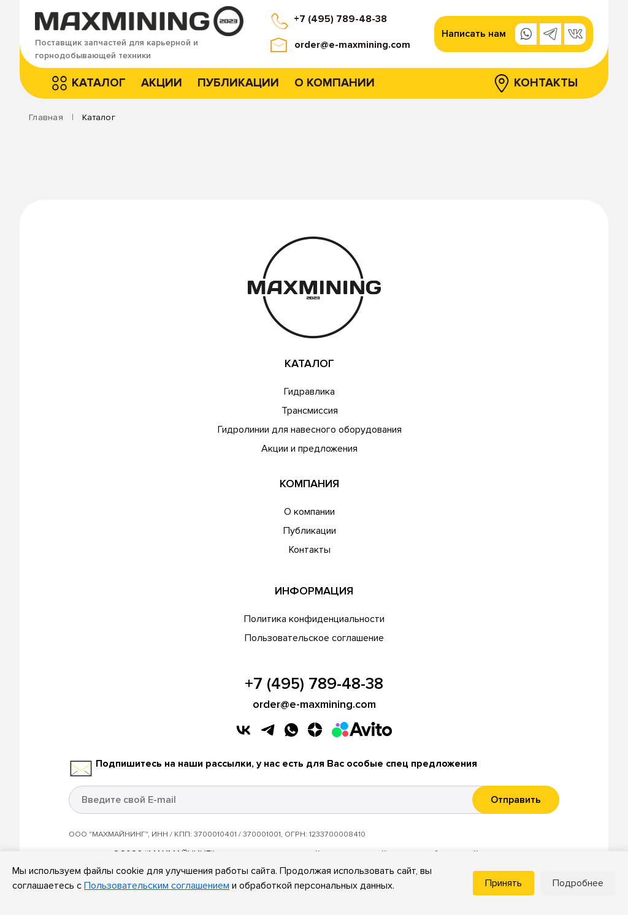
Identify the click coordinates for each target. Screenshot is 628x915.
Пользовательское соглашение (314, 638)
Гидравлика (309, 391)
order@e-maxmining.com (352, 45)
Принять (503, 883)
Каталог (99, 83)
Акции (161, 83)
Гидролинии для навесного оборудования (310, 429)
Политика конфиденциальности (314, 619)
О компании (334, 83)
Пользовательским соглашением (156, 885)
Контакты (546, 83)
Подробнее (578, 883)
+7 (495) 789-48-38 (340, 19)
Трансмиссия (309, 410)
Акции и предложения (309, 448)
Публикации (238, 83)
